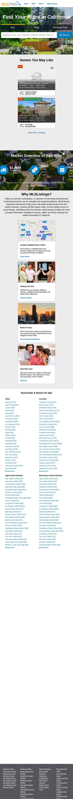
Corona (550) (10, 408)
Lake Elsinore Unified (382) (49, 501)
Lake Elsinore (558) (12, 416)
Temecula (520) (10, 463)
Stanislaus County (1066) (48, 468)
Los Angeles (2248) (12, 424)
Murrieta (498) (10, 430)
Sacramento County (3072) (49, 441)
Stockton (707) (10, 460)
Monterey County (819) (47, 430)
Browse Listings (8, 787)
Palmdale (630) (10, 441)
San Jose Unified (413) (47, 536)
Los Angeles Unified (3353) (15, 506)
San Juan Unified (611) (13, 536)
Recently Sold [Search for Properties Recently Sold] (60, 27)
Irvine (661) (9, 413)
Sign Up (23, 380)
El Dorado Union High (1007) (15, 490)
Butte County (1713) (46, 405)
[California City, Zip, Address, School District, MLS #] (29, 35)
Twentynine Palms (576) (14, 466)
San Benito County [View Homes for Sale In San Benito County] (9, 783)
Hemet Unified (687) (12, 495)
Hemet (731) (9, 410)
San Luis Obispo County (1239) (50, 455)
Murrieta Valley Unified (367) (49, 514)
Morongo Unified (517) (13, 512)
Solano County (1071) (47, 463)
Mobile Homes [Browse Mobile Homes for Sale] (44, 785)
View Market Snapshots (30, 339)
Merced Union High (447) (14, 509)
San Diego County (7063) (48, 446)
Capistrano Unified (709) (14, 481)
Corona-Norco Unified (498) (15, 484)
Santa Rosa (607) (11, 457)
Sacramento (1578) (12, 446)
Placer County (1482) (47, 435)
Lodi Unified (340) (45, 503)
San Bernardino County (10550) (50, 443)
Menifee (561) (10, 427)
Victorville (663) (10, 468)
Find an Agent (26, 298)
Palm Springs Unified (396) (15, 517)
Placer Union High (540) (14, 520)
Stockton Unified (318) (47, 542)
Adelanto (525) (10, 402)
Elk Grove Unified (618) (13, 492)
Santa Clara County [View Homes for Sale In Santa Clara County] (9, 771)
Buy (25, 4)
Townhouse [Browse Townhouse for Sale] (43, 776)
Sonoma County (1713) (47, 466)
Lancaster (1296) (11, 419)
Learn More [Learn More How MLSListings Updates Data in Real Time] (24, 256)
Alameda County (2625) (47, 402)
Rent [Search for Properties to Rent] (36, 27)
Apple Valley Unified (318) (48, 479)
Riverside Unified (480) (13, 525)
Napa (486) (9, 432)
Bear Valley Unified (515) (14, 479)
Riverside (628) (10, 443)
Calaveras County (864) (47, 408)
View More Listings (36, 133)
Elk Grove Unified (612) (47, 492)
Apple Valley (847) (11, 405)
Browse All (10, 471)
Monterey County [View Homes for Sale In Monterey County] (8, 776)
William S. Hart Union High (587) (17, 545)
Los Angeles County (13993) (49, 421)
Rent (41, 4)
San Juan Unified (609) (47, 539)
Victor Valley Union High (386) (16, 542)
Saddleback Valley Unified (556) (16, 528)
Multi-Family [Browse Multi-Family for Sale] (43, 780)
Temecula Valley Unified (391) (16, 539)
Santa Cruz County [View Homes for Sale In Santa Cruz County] (9, 774)
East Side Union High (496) (15, 487)
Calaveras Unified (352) (47, 484)
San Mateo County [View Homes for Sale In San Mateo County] (9, 778)
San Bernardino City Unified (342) (51, 531)
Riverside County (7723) (48, 438)
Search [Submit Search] (65, 35)
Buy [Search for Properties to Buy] (13, 27)
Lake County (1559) (46, 419)
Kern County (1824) (46, 416)
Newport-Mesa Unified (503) (15, 514)
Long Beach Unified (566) (14, 503)
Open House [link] (52, 4)
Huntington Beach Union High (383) (18, 498)
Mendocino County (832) (48, 424)
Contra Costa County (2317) (49, 410)
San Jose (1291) (11, 455)
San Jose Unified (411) (13, 534)
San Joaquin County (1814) (49, 452)
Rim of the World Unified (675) (16, 523)
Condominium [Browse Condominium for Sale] (43, 778)
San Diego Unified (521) (14, 531)
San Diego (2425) (11, 449)
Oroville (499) (10, 438)
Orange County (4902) (47, 432)
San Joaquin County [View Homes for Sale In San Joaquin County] (9, 780)
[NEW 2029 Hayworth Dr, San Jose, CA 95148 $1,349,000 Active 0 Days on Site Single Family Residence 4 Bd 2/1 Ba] (36, 77)
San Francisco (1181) (13, 452)
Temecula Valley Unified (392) (50, 545)
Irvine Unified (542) (12, 501)
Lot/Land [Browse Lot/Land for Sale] (42, 783)
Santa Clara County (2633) (49, 460)
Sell (33, 4)
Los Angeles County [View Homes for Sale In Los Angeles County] (9, 785)
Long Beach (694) (11, 421)
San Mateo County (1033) (48, 457)
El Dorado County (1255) (48, 413)
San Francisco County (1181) (49, 449)
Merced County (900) (46, 427)
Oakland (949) (10, 435)
